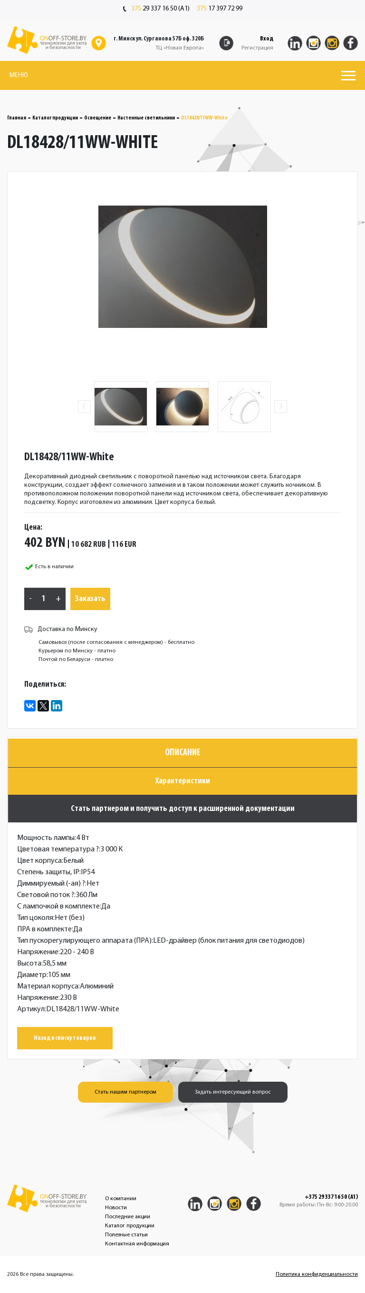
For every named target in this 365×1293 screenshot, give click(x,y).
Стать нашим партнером (125, 1092)
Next (280, 406)
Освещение (97, 118)
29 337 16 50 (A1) (156, 9)
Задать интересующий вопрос (233, 1092)
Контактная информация (137, 1244)
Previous (84, 406)
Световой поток (45, 895)
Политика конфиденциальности (317, 1274)
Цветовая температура (58, 849)
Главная (16, 118)
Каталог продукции (55, 118)
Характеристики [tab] (182, 781)
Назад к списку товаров (65, 1038)
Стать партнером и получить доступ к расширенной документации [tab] (183, 808)
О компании (120, 1199)
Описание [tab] (183, 753)
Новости (116, 1208)
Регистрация (257, 48)
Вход (266, 38)
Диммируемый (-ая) (51, 884)
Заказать (90, 598)
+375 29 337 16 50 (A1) (331, 1197)
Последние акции (127, 1217)
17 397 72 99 (219, 9)
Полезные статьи (126, 1235)
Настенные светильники (146, 118)
